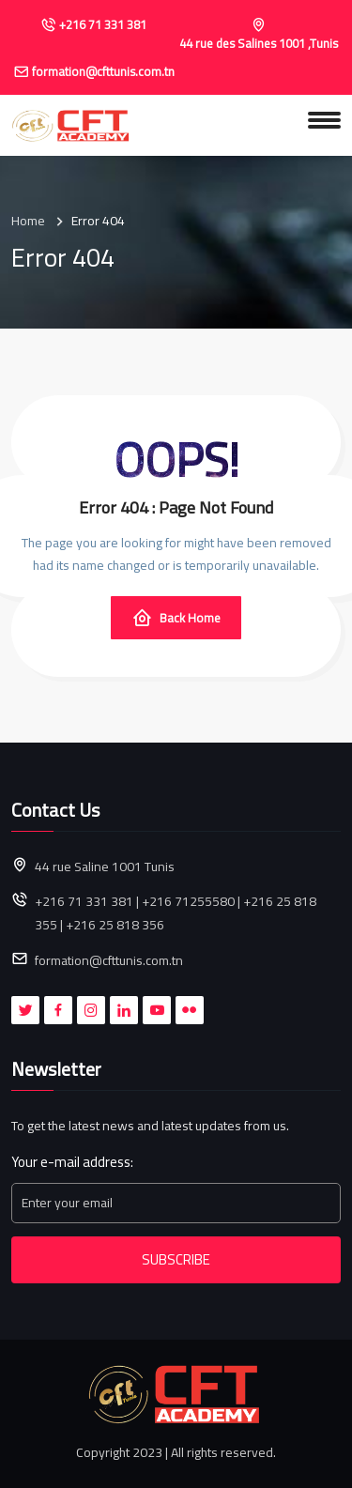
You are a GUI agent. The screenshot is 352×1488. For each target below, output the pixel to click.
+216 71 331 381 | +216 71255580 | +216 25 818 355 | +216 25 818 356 (175, 913)
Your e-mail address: (72, 1163)
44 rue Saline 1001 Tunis (105, 867)
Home (28, 221)
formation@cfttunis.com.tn (103, 72)
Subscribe (176, 1259)
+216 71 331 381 (102, 25)
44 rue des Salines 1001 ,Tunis (258, 44)
